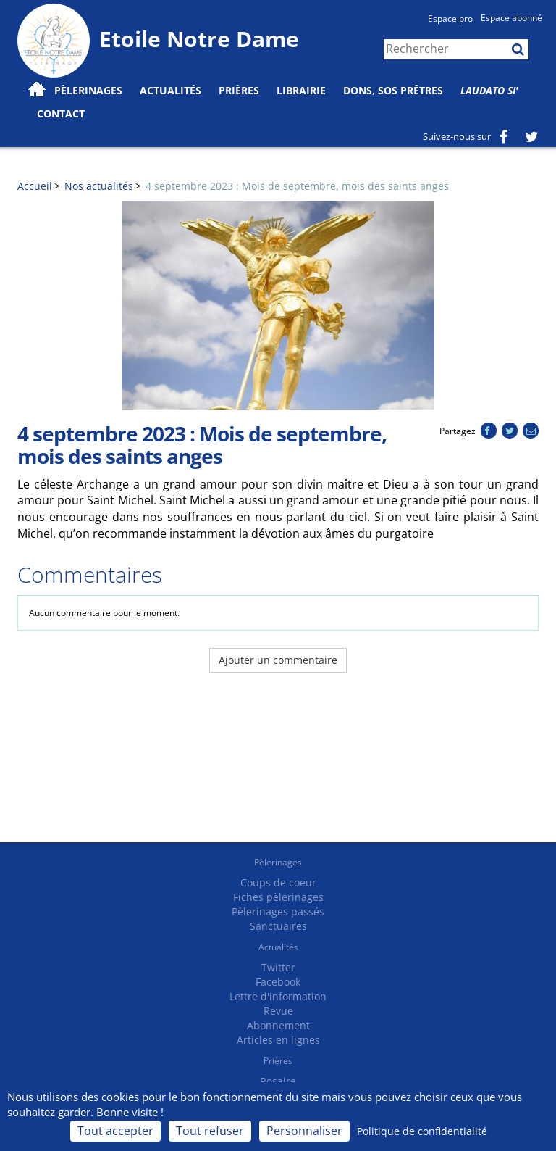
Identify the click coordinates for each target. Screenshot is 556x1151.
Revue (278, 1011)
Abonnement (278, 1025)
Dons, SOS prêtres (393, 90)
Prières (239, 90)
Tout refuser (210, 1131)
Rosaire (278, 1081)
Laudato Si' (489, 90)
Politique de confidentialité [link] (422, 1131)
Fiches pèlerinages (278, 897)
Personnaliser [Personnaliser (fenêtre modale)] (304, 1131)
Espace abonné (511, 18)
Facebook (278, 982)
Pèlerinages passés (278, 911)
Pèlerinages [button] (88, 90)
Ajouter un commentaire (278, 660)
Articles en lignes (278, 1040)
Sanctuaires (278, 926)
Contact (61, 113)
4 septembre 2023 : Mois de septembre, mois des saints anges (297, 186)
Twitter (278, 967)
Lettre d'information (278, 996)
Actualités (278, 947)
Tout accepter (115, 1131)
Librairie (301, 90)
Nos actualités (98, 186)
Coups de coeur (278, 882)
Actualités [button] (170, 90)
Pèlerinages (278, 862)
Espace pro (450, 18)
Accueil (34, 186)
